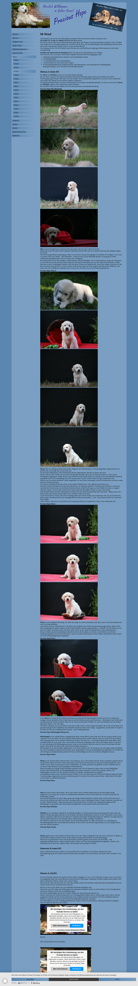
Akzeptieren (76, 551)
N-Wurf (16, 67)
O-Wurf (16, 64)
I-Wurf (16, 86)
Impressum (16, 135)
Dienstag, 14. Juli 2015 (48, 498)
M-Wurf (16, 71)
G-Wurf (16, 94)
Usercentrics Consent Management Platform (71, 555)
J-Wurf (16, 82)
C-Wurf (16, 109)
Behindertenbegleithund (20, 49)
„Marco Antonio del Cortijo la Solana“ (68, 934)
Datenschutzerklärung (19, 132)
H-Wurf (16, 90)
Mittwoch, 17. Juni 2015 (49, 795)
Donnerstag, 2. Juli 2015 (49, 607)
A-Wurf (16, 116)
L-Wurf (16, 75)
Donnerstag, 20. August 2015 (50, 474)
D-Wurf (16, 105)
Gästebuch (16, 120)
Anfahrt (15, 124)
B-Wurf (16, 112)
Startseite (15, 34)
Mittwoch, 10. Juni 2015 (49, 918)
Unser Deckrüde (18, 53)
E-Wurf (16, 101)
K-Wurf (16, 79)
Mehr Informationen (60, 551)
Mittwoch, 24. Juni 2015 (49, 682)
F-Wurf (16, 97)
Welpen (15, 57)
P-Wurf (16, 60)
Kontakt (15, 128)
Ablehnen (30, 979)
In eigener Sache (18, 42)
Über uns (15, 38)
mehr (117, 979)
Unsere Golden (17, 45)
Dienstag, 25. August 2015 (49, 72)
